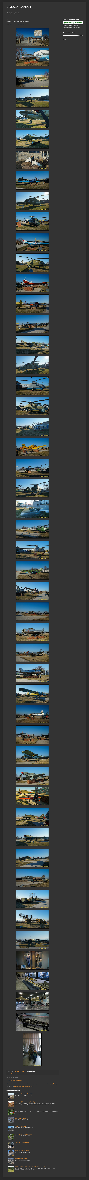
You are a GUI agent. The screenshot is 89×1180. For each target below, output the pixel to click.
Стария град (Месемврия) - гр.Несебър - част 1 (27, 1102)
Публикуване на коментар (15, 1080)
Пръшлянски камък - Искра (22, 1150)
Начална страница (32, 1084)
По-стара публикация (52, 1084)
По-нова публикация (12, 1084)
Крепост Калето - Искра (21, 1158)
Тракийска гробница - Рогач (22, 1142)
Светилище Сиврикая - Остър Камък (24, 1093)
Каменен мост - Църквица (21, 1118)
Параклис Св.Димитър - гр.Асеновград (25, 1110)
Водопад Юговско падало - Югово (23, 1134)
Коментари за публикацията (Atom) (23, 1086)
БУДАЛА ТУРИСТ (18, 6)
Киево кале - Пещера (20, 1126)
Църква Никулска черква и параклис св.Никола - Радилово (30, 1166)
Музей (12, 1073)
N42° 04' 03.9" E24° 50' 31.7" (18, 25)
